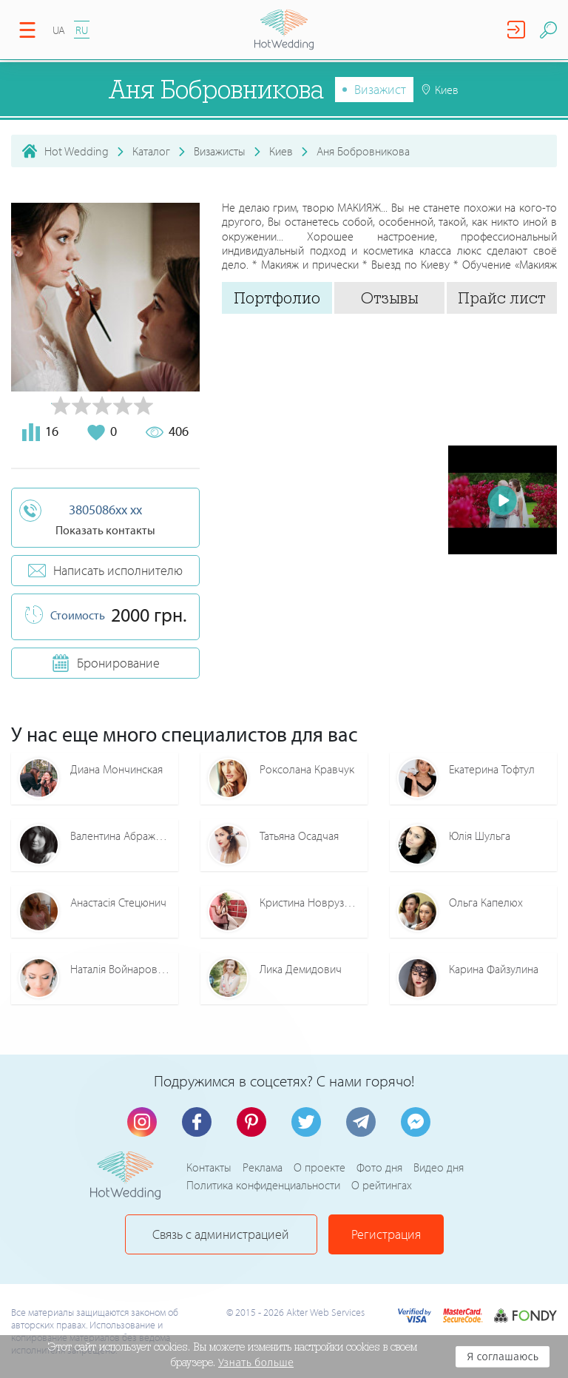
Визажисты (220, 151)
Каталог (151, 151)
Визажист (380, 89)
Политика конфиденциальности (263, 1184)
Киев (281, 151)
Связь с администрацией (220, 1234)
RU (81, 30)
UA (59, 30)
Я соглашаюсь (502, 1356)
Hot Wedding (76, 151)
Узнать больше (256, 1362)
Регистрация (386, 1234)
